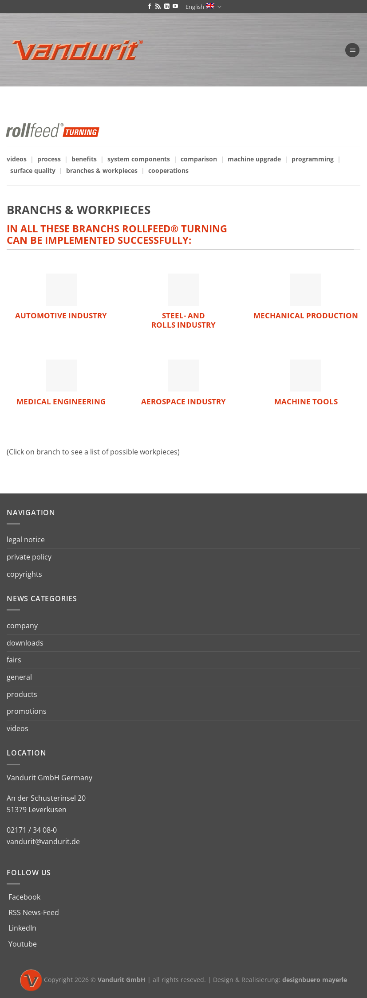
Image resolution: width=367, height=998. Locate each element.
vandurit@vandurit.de (43, 841)
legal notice (26, 539)
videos (17, 159)
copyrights (24, 574)
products (22, 694)
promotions (27, 711)
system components (138, 159)
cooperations (168, 170)
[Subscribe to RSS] (158, 7)
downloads (25, 643)
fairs (14, 660)
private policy (29, 557)
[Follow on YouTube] (175, 7)
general (19, 677)
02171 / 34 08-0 (32, 830)
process (49, 159)
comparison (199, 159)
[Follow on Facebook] (149, 7)
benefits (84, 159)
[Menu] (352, 50)
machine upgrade (254, 159)
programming (313, 159)
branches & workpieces (102, 170)
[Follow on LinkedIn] (167, 7)
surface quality (32, 170)
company (22, 625)
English (203, 7)
